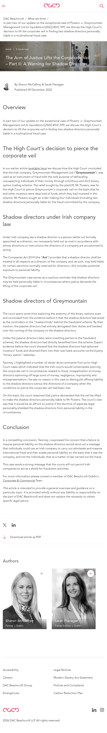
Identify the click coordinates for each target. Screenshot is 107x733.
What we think (37, 19)
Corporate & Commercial (19, 481)
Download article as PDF (25, 537)
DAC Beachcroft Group (17, 685)
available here (37, 168)
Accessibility (11, 670)
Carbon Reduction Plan (68, 693)
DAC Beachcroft (14, 19)
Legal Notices (62, 670)
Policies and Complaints (69, 685)
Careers (8, 678)
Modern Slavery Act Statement (73, 678)
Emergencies (11, 693)
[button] (102, 6)
